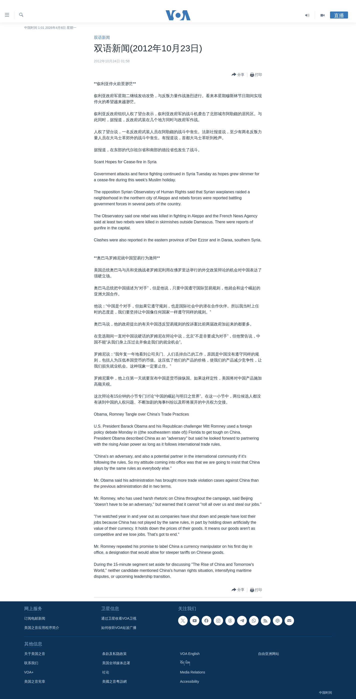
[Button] (238, 74)
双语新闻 (102, 37)
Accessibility (189, 681)
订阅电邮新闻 (34, 618)
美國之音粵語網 (114, 681)
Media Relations (192, 672)
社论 (105, 672)
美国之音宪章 (34, 681)
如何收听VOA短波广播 (119, 628)
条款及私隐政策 (114, 654)
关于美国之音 (34, 654)
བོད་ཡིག (185, 663)
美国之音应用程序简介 (41, 628)
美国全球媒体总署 (116, 663)
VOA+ (29, 672)
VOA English (190, 654)
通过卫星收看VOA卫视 (119, 618)
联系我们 (31, 663)
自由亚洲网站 (268, 654)
